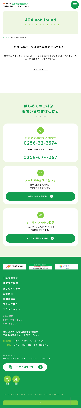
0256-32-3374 (40, 142)
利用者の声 (9, 298)
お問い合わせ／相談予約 (40, 196)
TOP (5, 37)
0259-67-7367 (40, 156)
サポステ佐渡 (10, 283)
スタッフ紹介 (10, 304)
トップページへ (40, 69)
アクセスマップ (12, 309)
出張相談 (8, 293)
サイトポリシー (11, 323)
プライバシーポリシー (13, 319)
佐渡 (16, 380)
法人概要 (8, 316)
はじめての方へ (12, 288)
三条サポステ (10, 278)
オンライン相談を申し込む (40, 238)
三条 (7, 380)
